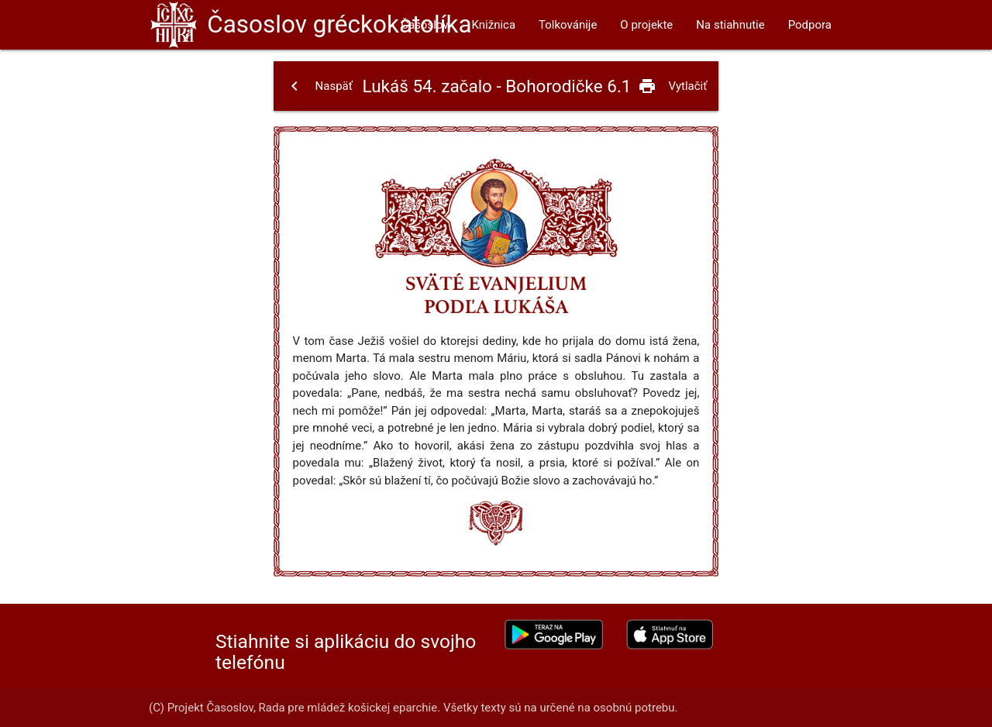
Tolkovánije (568, 25)
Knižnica (494, 25)
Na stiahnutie (730, 25)
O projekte (646, 25)
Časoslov (339, 24)
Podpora (810, 25)
